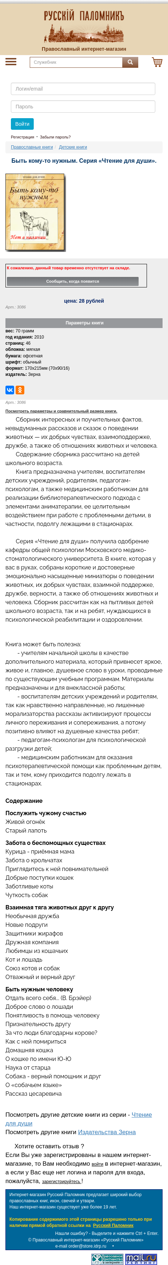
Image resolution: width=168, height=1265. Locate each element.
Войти (22, 124)
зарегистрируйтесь (61, 1181)
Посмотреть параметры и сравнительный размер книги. (61, 411)
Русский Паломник (113, 1225)
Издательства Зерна (107, 1132)
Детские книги (73, 147)
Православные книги (32, 147)
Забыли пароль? (55, 137)
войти (97, 1164)
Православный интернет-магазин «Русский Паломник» (88, 1240)
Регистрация (22, 137)
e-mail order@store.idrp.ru (81, 1246)
